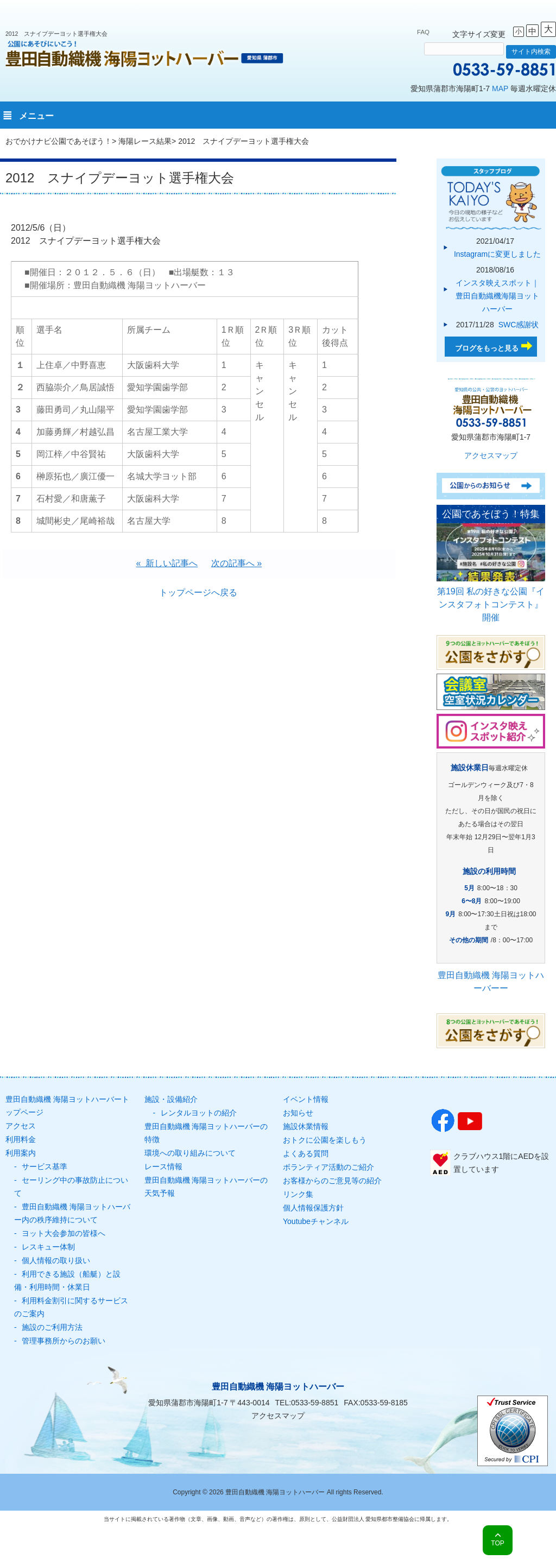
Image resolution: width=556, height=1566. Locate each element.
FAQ (423, 32)
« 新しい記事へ (167, 563)
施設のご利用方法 (52, 1327)
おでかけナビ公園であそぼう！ (58, 141)
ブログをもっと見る (487, 348)
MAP (500, 88)
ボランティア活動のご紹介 (328, 1167)
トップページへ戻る (198, 592)
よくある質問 (305, 1153)
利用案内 (20, 1153)
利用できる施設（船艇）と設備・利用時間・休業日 (67, 1280)
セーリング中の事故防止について (71, 1186)
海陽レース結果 (145, 141)
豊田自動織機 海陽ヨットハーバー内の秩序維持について (72, 1213)
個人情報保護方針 (313, 1207)
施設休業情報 (305, 1126)
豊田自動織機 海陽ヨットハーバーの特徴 (206, 1133)
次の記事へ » (236, 563)
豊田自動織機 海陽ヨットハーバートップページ (67, 1106)
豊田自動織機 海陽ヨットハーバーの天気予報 (206, 1186)
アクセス (20, 1125)
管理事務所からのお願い (63, 1340)
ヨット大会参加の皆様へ (63, 1233)
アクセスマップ (490, 455)
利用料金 (20, 1139)
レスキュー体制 (48, 1246)
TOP (497, 1543)
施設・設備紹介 (171, 1099)
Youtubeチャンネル (316, 1221)
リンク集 (298, 1194)
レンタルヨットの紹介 (199, 1112)
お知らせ (298, 1112)
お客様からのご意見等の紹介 (332, 1180)
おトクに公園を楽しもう (325, 1140)
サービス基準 (44, 1166)
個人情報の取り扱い (56, 1260)
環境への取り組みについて (190, 1153)
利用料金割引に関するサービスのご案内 (71, 1307)
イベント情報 (305, 1099)
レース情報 (163, 1166)
